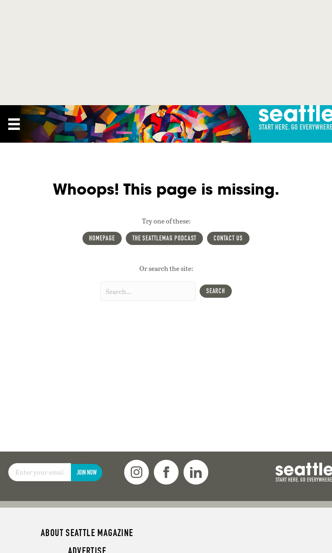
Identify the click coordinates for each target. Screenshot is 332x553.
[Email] (39, 472)
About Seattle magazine (87, 533)
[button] (216, 291)
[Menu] (14, 124)
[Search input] (147, 291)
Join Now (87, 472)
